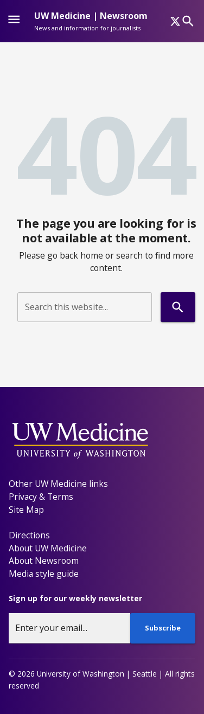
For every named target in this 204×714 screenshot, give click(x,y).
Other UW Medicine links (58, 484)
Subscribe (163, 628)
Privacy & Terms (41, 497)
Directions (29, 535)
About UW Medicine (48, 548)
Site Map (26, 510)
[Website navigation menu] (13, 21)
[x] (175, 21)
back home (81, 255)
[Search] (188, 21)
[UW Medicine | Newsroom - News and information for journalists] (91, 21)
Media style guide (44, 574)
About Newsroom (44, 561)
